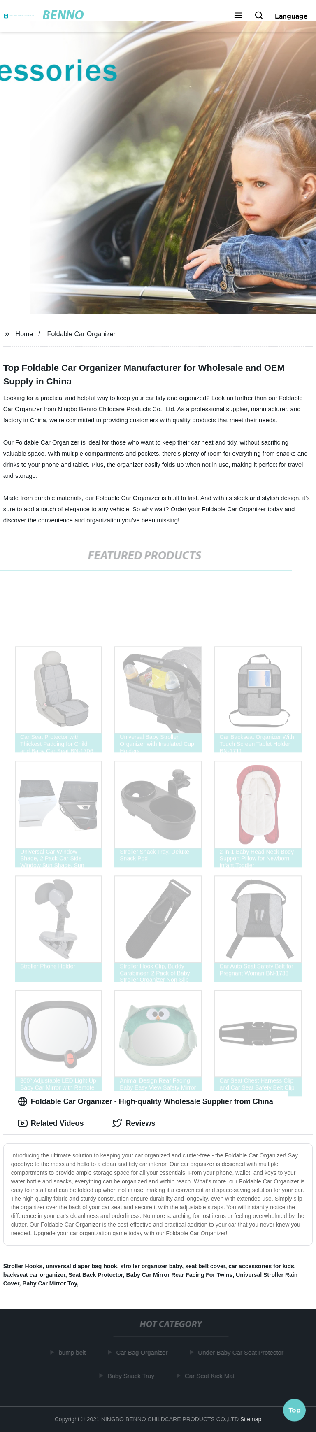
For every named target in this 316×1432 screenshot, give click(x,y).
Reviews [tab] (133, 1123)
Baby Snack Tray (133, 1375)
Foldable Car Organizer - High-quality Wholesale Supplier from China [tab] (145, 1101)
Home (24, 334)
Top (294, 1410)
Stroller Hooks (23, 1266)
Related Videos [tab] (51, 1123)
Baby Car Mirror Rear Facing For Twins (179, 1274)
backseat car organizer (34, 1274)
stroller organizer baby (151, 1266)
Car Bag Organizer (144, 1352)
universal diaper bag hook (81, 1266)
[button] (238, 16)
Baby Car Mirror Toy (49, 1283)
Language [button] (291, 16)
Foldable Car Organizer (81, 334)
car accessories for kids (261, 1266)
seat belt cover (205, 1266)
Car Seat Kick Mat (212, 1375)
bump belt (74, 1352)
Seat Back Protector (95, 1274)
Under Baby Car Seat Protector (243, 1352)
